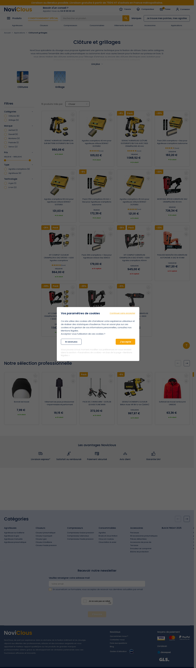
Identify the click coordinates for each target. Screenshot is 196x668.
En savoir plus (71, 341)
